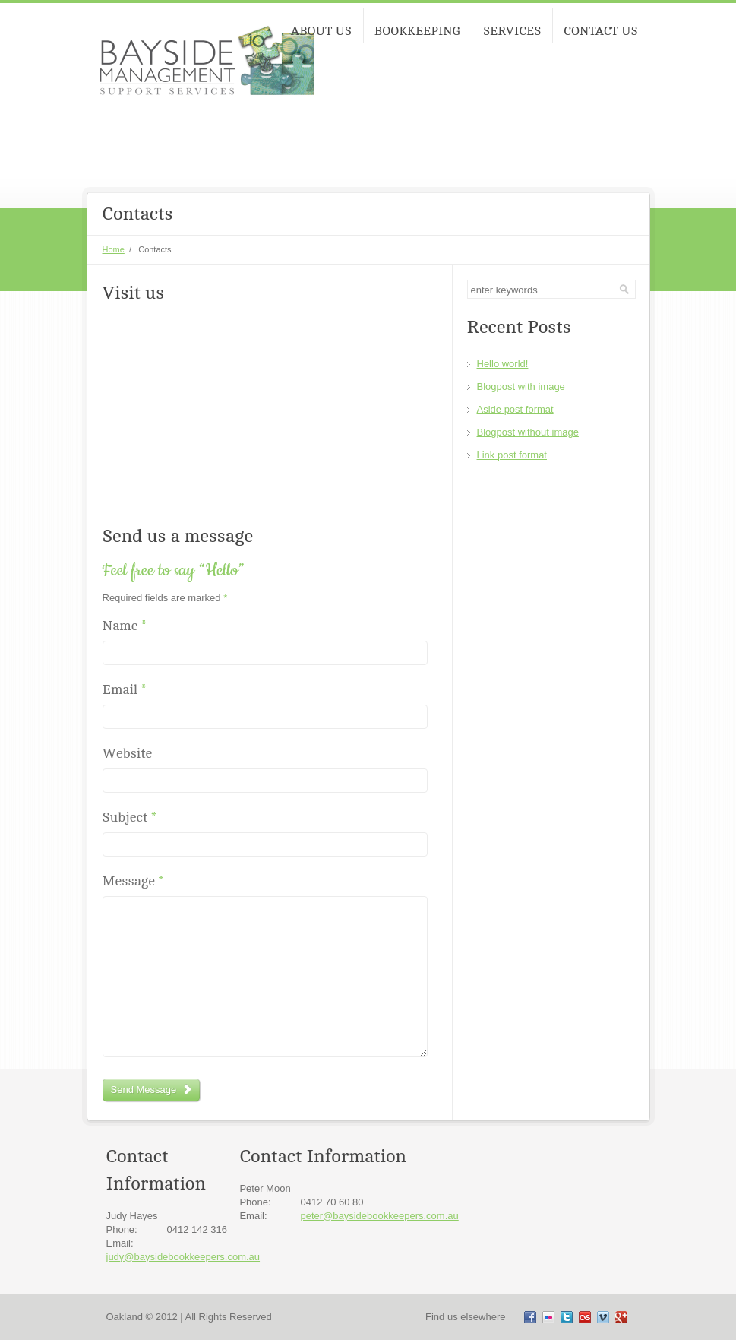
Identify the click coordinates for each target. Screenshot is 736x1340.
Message (133, 881)
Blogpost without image (528, 432)
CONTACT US (600, 31)
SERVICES (512, 31)
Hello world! (503, 363)
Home (114, 249)
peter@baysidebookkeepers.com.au (379, 1215)
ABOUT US (321, 31)
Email (125, 690)
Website (128, 753)
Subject (129, 817)
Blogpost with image (521, 386)
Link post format (512, 455)
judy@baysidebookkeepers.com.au (183, 1256)
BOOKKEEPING (417, 31)
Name (125, 626)
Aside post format (515, 409)
